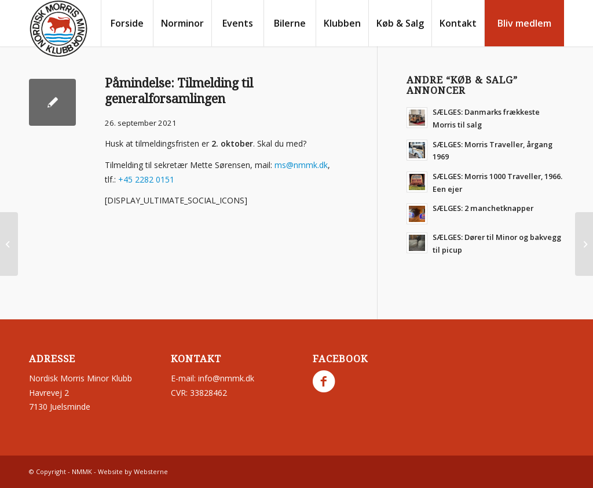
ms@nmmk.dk (301, 164)
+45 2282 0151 (146, 179)
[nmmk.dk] (58, 29)
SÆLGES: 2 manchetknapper (483, 208)
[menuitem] (127, 23)
